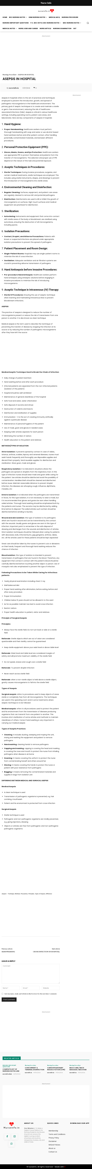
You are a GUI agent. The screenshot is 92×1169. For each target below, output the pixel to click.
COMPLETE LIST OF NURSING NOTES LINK (11, 1070)
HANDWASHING (8, 952)
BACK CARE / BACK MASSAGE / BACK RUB (77, 1069)
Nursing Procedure (9, 75)
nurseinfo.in (14, 88)
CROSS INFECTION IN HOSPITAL (46, 952)
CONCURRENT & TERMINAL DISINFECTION (34, 1069)
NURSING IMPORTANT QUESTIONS (9, 1066)
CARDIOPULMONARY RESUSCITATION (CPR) (56, 1069)
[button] (87, 22)
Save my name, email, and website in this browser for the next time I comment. (30, 994)
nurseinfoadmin (7, 1074)
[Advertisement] (46, 53)
